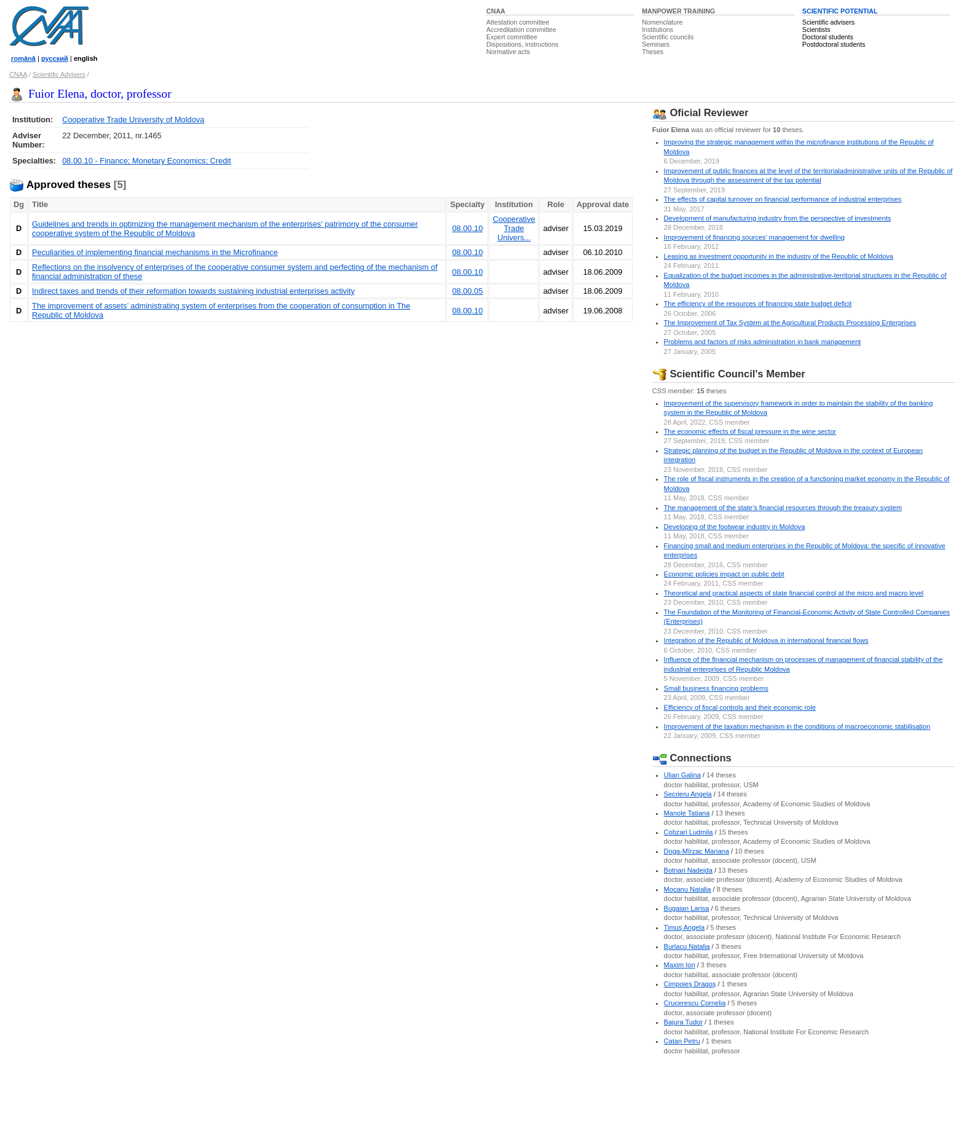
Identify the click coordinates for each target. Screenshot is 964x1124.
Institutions (657, 29)
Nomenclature (662, 22)
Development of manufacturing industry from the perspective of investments (777, 218)
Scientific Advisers (59, 74)
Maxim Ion (679, 965)
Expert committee (511, 37)
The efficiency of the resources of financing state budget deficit (758, 303)
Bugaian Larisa (686, 908)
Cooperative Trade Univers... (513, 228)
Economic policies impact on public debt (724, 574)
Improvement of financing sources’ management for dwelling (754, 237)
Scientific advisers (828, 22)
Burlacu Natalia (687, 946)
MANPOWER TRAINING (678, 11)
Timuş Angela (684, 927)
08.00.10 (467, 228)
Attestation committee (517, 22)
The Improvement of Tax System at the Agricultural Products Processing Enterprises (790, 322)
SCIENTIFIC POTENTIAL (840, 11)
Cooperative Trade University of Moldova (133, 119)
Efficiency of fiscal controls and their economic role (740, 707)
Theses (652, 51)
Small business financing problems (716, 688)
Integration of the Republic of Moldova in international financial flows (766, 640)
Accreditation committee (521, 29)
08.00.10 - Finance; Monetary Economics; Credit (146, 160)
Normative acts (508, 51)
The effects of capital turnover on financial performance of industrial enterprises (783, 199)
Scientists (816, 29)
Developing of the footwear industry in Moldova (734, 526)
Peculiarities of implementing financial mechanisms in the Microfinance (155, 252)
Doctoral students (827, 37)
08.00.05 (467, 291)
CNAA (495, 11)
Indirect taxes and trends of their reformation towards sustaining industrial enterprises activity (193, 291)
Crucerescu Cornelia (695, 1003)
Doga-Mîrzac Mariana (696, 851)
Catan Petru (682, 1041)
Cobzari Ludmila (688, 832)
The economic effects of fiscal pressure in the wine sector (750, 431)
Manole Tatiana (687, 813)
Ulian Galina (682, 775)
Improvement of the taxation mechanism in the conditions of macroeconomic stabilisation (797, 726)
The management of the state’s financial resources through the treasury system (783, 507)
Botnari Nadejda (688, 870)
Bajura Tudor (683, 1022)
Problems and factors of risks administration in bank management (762, 341)
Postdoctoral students (833, 44)
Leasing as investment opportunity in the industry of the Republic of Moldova (778, 256)
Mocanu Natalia (687, 889)
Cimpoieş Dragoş (690, 984)
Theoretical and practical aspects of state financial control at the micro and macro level (793, 593)
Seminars (656, 44)
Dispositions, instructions (522, 44)
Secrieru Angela (688, 794)
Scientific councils (667, 37)
